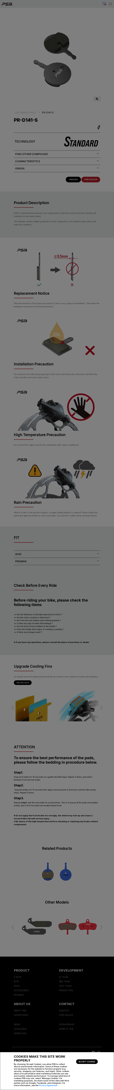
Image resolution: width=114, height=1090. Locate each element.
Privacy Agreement (48, 1085)
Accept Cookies (87, 1062)
